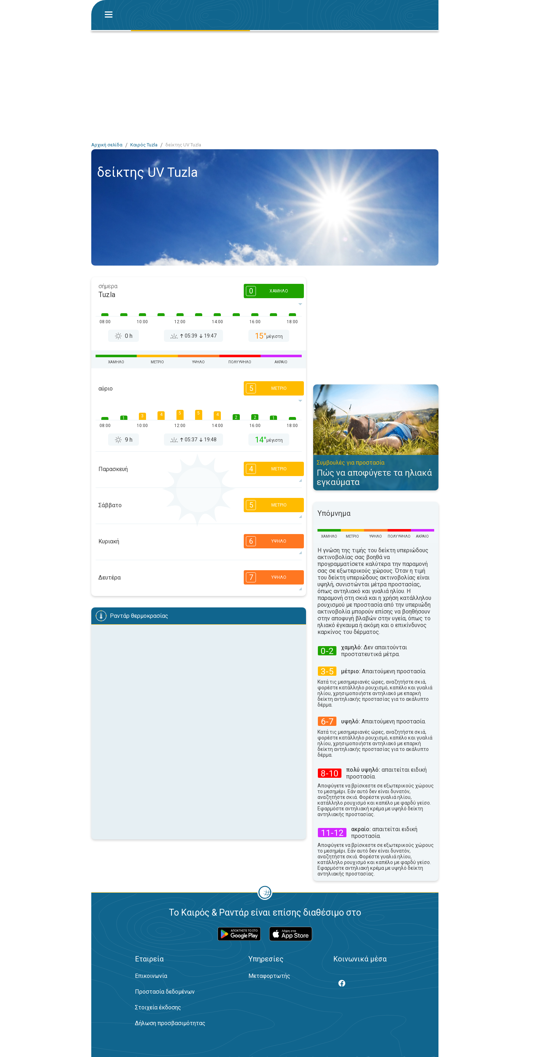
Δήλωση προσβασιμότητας (170, 1023)
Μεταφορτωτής (269, 976)
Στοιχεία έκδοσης (158, 1007)
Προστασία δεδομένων (165, 991)
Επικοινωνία (151, 976)
